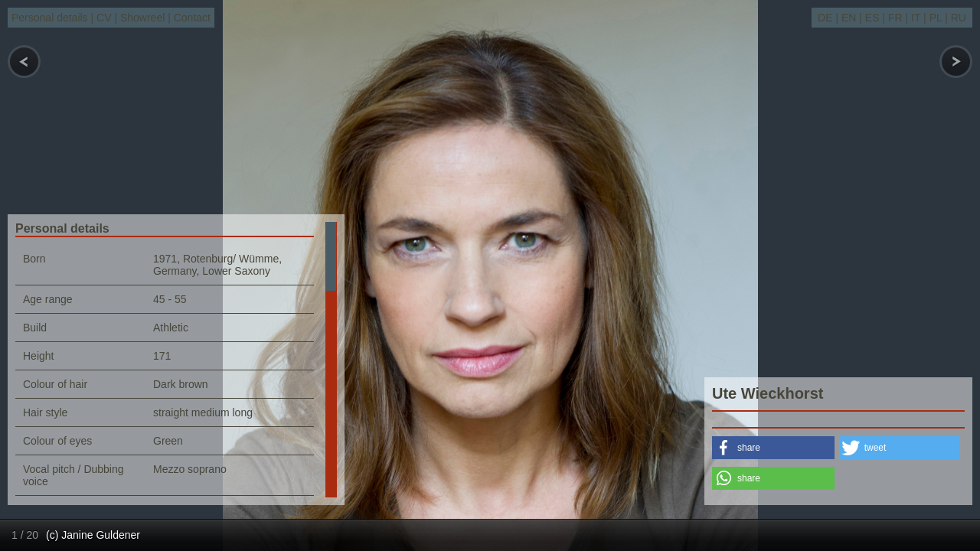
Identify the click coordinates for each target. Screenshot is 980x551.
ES (872, 17)
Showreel (142, 17)
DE (825, 17)
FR (895, 17)
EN (848, 17)
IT (915, 17)
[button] (773, 447)
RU (958, 17)
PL (935, 17)
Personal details (49, 17)
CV (103, 17)
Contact (192, 17)
